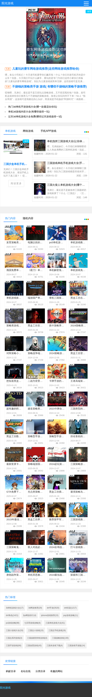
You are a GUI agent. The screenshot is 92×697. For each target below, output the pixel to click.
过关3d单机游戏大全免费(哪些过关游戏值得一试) (35, 116)
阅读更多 (16, 183)
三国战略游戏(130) (60, 638)
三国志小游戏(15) (35, 630)
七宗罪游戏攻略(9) (32, 623)
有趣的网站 (56, 671)
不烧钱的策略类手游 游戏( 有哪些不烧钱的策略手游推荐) (49, 86)
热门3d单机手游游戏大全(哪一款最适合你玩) (32, 106)
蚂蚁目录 (11, 671)
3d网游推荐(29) (35, 608)
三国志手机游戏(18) (57, 630)
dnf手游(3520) (53, 608)
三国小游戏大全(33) (14, 630)
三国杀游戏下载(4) (54, 645)
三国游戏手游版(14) (76, 645)
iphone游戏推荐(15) (49, 615)
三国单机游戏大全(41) (55, 623)
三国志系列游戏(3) (14, 638)
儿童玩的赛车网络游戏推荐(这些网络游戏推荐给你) (45, 68)
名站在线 (26, 671)
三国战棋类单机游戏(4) (37, 638)
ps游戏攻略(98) (12, 623)
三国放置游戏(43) (33, 645)
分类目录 (40, 671)
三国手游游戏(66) (13, 645)
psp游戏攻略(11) (70, 615)
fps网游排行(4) (29, 615)
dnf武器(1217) (70, 608)
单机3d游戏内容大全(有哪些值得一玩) (29, 111)
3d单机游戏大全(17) (14, 608)
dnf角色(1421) (12, 615)
